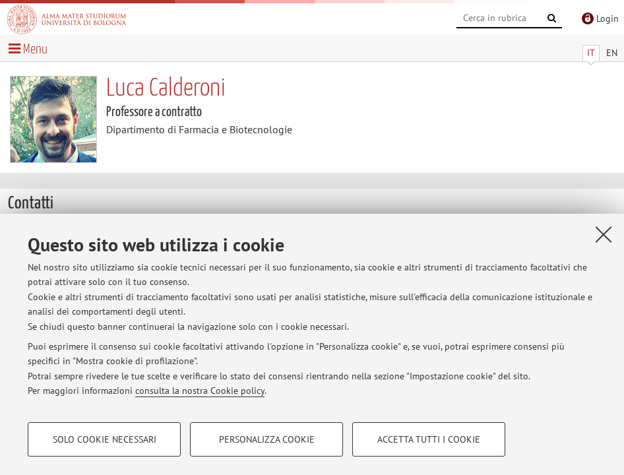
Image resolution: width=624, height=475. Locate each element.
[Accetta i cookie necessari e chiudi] (603, 234)
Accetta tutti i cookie (428, 439)
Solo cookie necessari (104, 439)
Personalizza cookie (267, 439)
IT (591, 53)
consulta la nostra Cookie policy (200, 390)
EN (611, 53)
